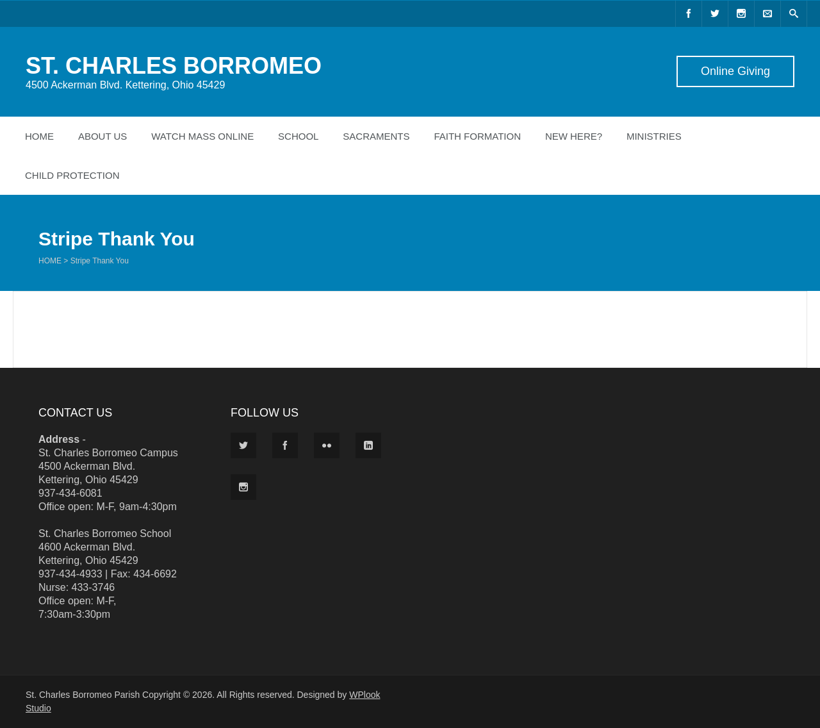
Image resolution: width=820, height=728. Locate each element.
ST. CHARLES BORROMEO (174, 66)
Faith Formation (477, 136)
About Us (102, 136)
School (298, 136)
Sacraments (376, 136)
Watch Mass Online (202, 136)
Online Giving (735, 71)
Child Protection (72, 175)
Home (39, 136)
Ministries (654, 136)
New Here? (573, 136)
